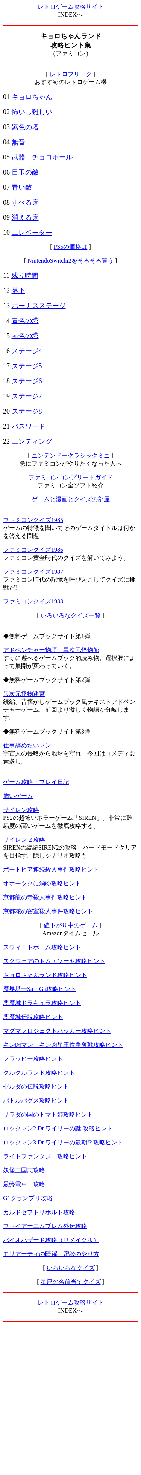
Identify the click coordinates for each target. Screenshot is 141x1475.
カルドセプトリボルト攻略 (39, 1212)
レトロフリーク (71, 74)
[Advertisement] (70, 1398)
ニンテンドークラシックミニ (71, 455)
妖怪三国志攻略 (24, 1170)
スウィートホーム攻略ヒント (42, 947)
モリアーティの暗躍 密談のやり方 (51, 1254)
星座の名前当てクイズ (71, 1282)
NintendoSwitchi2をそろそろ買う (70, 260)
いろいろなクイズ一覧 (71, 615)
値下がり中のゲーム (71, 925)
